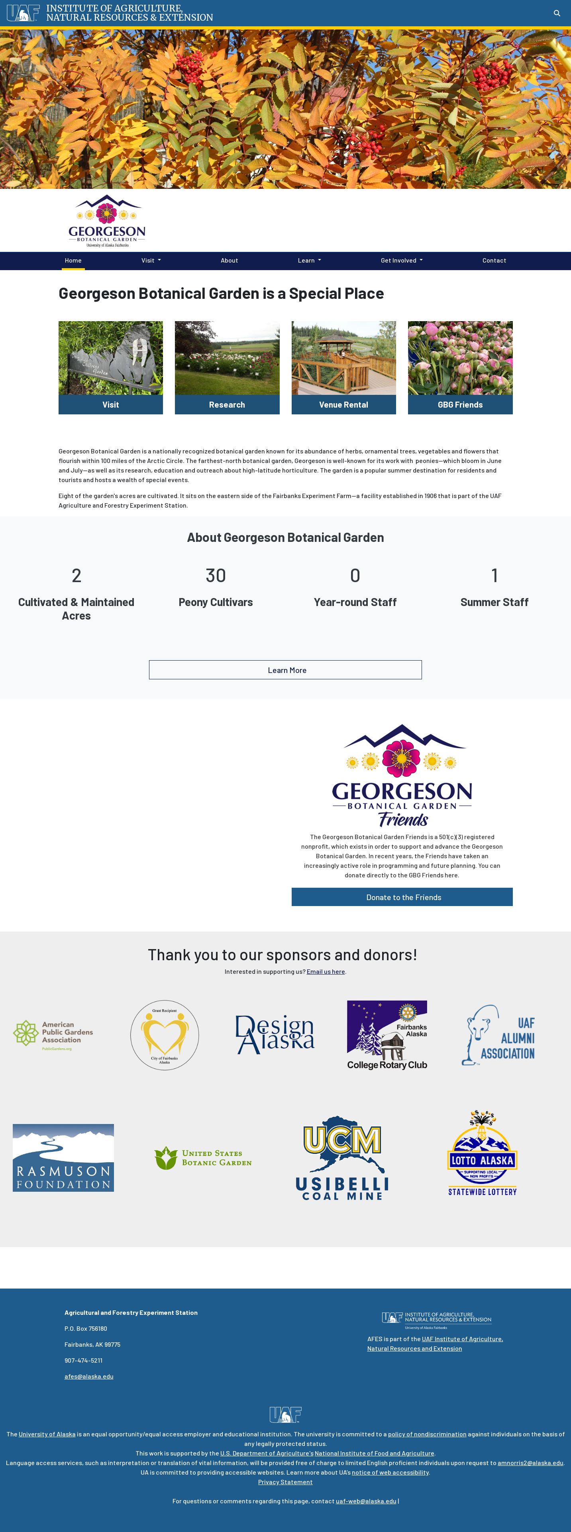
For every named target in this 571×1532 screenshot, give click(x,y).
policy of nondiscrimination (427, 1434)
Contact (492, 259)
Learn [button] (306, 260)
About (228, 259)
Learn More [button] (286, 670)
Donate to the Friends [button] (402, 897)
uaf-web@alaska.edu (366, 1501)
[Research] (227, 357)
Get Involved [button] (398, 260)
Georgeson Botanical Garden (298, 220)
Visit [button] (148, 260)
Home (72, 259)
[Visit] (111, 357)
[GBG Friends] (460, 357)
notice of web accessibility (390, 1472)
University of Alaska (47, 1434)
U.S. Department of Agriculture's (267, 1453)
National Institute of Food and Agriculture (374, 1453)
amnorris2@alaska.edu (530, 1462)
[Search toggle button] (557, 13)
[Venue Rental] (344, 357)
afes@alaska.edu (89, 1376)
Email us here (326, 971)
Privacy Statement (285, 1481)
